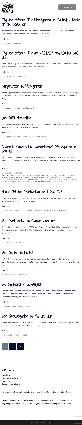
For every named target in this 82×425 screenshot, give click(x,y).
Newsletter (6, 375)
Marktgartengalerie (10, 378)
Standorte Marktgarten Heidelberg (40, 182)
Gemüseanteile (27, 177)
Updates (17, 43)
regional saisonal (9, 182)
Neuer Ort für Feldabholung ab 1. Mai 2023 (32, 191)
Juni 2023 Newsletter (16, 118)
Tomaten (58, 182)
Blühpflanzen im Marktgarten (22, 86)
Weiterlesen (6, 39)
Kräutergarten (70, 180)
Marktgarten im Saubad (56, 211)
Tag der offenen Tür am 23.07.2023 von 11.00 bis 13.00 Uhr (40, 55)
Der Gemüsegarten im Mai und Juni (27, 316)
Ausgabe (22, 175)
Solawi (21, 182)
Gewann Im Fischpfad (55, 177)
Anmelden (67, 7)
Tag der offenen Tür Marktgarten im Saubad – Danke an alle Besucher (41, 22)
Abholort (29, 211)
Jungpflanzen (47, 180)
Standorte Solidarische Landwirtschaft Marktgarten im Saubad (39, 149)
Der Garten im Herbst (17, 252)
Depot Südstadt (33, 175)
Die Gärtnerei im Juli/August (21, 284)
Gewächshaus (39, 177)
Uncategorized (19, 76)
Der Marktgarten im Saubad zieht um (28, 220)
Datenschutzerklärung (11, 384)
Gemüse (5, 177)
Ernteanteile (28, 137)
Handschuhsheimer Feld (30, 180)
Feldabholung (59, 175)
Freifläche (70, 175)
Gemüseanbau (28, 108)
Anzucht (14, 175)
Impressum (6, 381)
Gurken (16, 180)
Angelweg (6, 175)
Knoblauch (58, 180)
